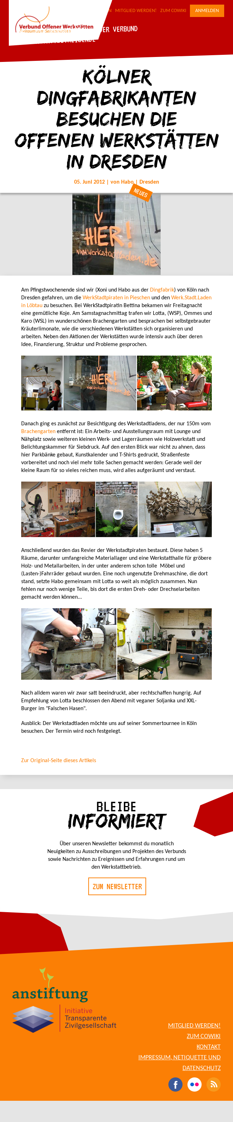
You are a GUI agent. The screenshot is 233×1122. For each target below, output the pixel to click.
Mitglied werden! (136, 10)
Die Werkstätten (61, 30)
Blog (17, 32)
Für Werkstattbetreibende (53, 40)
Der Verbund (118, 28)
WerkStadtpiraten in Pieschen (116, 298)
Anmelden (207, 10)
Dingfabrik (162, 290)
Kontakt (209, 1047)
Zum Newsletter (117, 886)
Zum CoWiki (173, 10)
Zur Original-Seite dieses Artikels (58, 761)
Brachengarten (38, 432)
